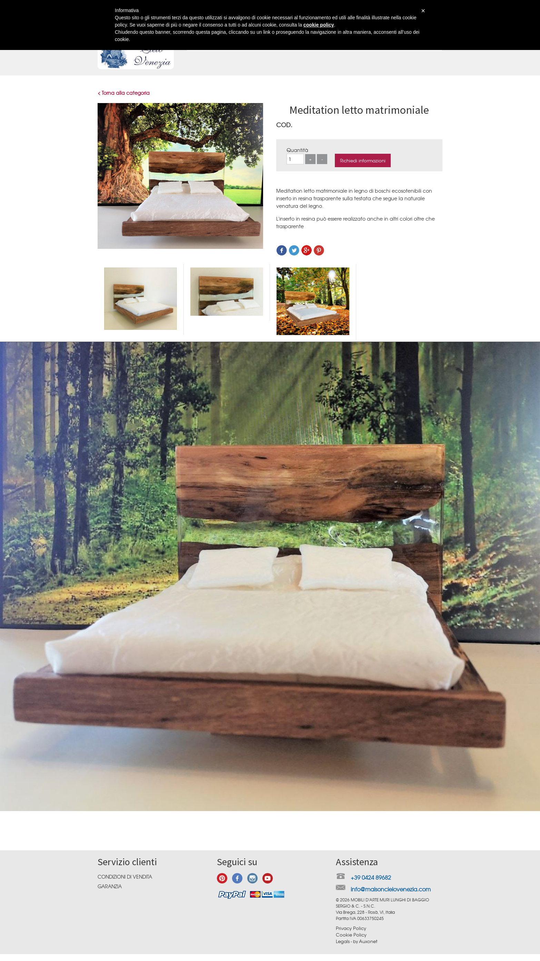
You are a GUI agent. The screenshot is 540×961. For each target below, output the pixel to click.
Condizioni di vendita (125, 876)
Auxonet (368, 941)
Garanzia (110, 886)
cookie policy (318, 25)
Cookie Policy (351, 934)
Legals (343, 941)
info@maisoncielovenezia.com (391, 889)
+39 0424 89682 (371, 877)
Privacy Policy (351, 928)
